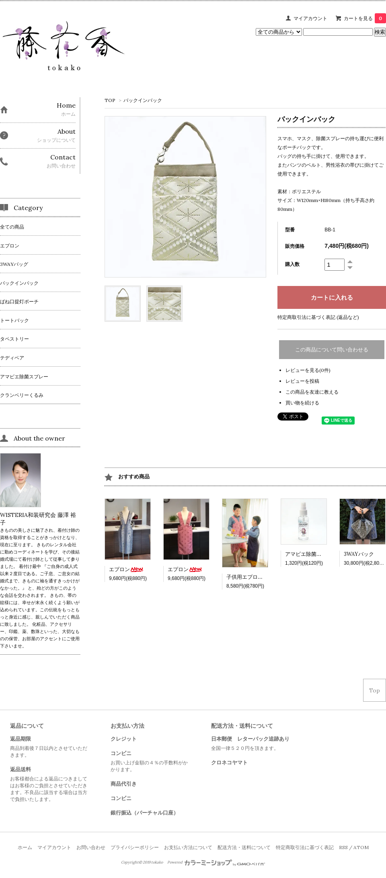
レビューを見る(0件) (308, 370)
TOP (110, 100)
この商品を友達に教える (312, 392)
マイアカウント (310, 18)
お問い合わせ (90, 847)
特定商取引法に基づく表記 (305, 847)
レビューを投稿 (302, 381)
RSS (343, 847)
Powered (216, 862)
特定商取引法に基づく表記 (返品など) (318, 317)
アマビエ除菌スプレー (311, 554)
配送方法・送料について (244, 847)
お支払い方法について (188, 847)
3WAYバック (359, 554)
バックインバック (142, 100)
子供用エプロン (251, 577)
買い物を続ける (302, 403)
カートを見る (365, 18)
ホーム (25, 847)
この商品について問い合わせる (331, 350)
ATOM (361, 847)
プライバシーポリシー (135, 847)
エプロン (126, 569)
